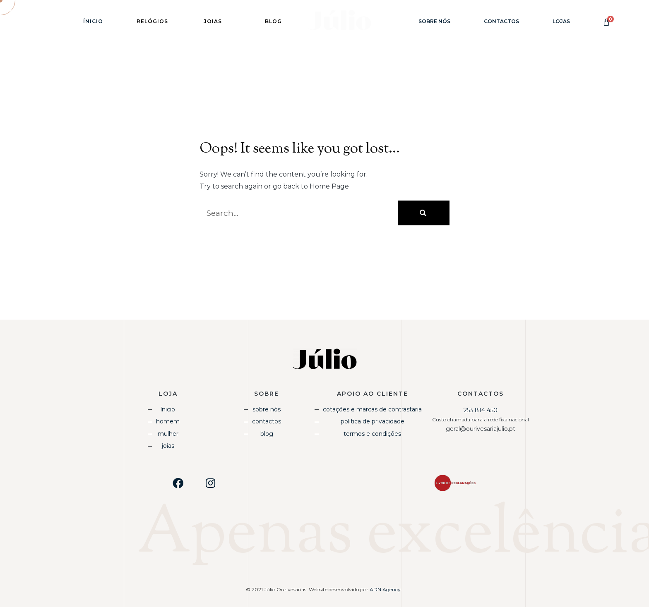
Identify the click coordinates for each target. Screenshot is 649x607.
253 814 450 (481, 410)
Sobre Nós (434, 21)
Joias (168, 445)
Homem (168, 421)
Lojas (561, 21)
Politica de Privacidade (372, 421)
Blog (266, 433)
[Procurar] (423, 213)
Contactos (501, 21)
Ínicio (93, 21)
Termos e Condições (372, 433)
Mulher (168, 433)
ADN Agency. (386, 589)
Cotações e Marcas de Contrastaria (372, 409)
